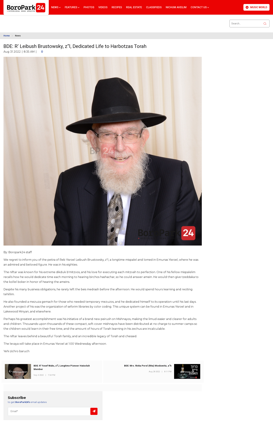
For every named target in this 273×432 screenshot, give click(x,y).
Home (6, 36)
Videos (102, 7)
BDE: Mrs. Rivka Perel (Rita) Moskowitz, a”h (147, 365)
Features (72, 7)
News (56, 7)
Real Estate (134, 7)
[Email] (53, 411)
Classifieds (154, 7)
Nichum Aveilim (176, 7)
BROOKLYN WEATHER (35, 21)
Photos (89, 7)
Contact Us (200, 7)
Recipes (117, 7)
